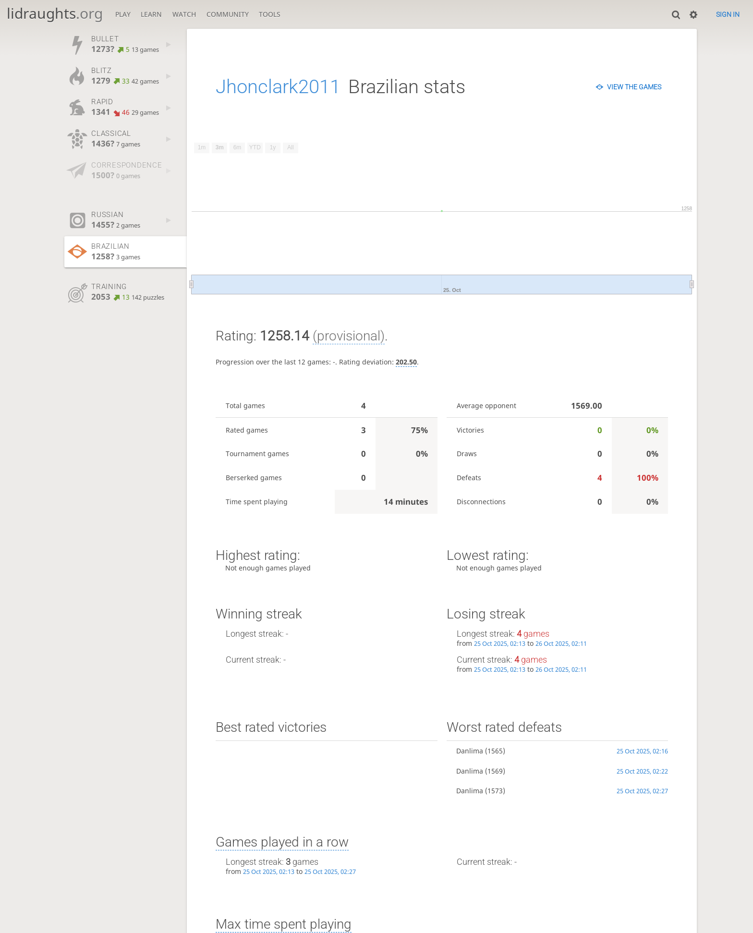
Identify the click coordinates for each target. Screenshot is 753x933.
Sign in (728, 14)
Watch (184, 14)
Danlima (469, 750)
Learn (151, 14)
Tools (269, 14)
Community (227, 14)
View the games (634, 87)
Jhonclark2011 (278, 86)
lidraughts (55, 13)
